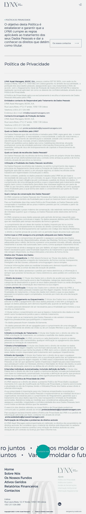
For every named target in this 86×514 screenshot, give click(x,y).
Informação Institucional (67, 488)
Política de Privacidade (66, 480)
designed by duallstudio (74, 511)
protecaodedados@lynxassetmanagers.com (42, 128)
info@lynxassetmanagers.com (36, 113)
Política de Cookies (65, 482)
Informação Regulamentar (68, 491)
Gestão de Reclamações (67, 485)
